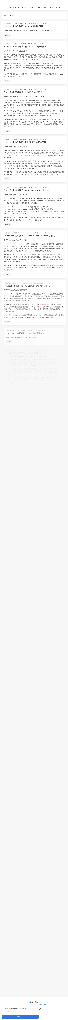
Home (9, 7)
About (52, 7)
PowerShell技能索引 (41, 7)
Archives (16, 7)
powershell (23, 23)
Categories (24, 7)
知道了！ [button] (20, 1017)
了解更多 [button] (8, 1011)
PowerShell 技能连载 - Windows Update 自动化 (26, 190)
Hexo (40, 1004)
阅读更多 (7, 35)
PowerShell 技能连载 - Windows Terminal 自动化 (28, 285)
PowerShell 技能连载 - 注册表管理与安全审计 (25, 142)
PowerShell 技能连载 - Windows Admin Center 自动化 (29, 235)
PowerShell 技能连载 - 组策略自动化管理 (23, 92)
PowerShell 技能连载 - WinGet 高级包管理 (23, 26)
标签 (5, 15)
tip (29, 23)
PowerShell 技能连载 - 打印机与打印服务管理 (25, 46)
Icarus (45, 1004)
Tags (31, 7)
